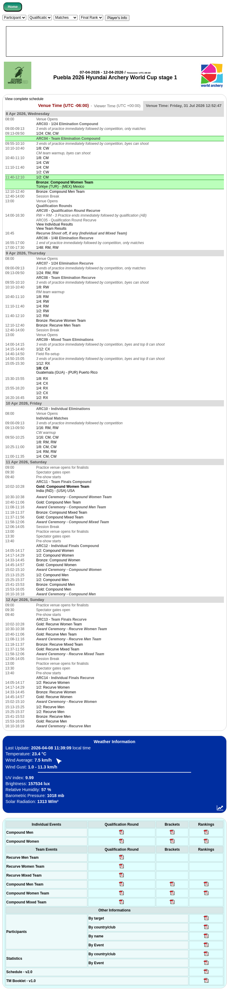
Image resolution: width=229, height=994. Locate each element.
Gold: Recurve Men (51, 721)
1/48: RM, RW (47, 248)
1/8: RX (42, 379)
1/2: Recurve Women (53, 683)
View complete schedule (24, 99)
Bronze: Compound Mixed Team (61, 512)
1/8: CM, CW (46, 447)
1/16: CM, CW (47, 437)
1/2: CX (42, 393)
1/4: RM (42, 306)
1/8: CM (42, 158)
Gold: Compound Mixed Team (59, 517)
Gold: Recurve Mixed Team (57, 649)
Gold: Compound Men (53, 589)
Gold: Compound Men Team (58, 502)
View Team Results (51, 228)
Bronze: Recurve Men (53, 717)
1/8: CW (42, 148)
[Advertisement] (114, 41)
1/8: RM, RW (46, 442)
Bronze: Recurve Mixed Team (59, 644)
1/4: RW (42, 301)
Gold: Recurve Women (54, 697)
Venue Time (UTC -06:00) (63, 105)
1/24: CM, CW (47, 133)
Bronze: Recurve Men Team (58, 325)
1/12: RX (43, 363)
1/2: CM (42, 177)
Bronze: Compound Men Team (60, 192)
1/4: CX (42, 383)
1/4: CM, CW (46, 456)
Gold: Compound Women (56, 565)
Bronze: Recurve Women (56, 692)
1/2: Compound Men (52, 575)
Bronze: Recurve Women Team (61, 321)
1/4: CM (42, 167)
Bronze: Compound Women (58, 560)
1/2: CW (42, 172)
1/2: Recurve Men (50, 707)
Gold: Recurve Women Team (59, 624)
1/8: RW (42, 287)
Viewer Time (117, 105)
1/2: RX (42, 398)
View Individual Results (54, 224)
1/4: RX (42, 388)
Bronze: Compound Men (55, 585)
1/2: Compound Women (55, 551)
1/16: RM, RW (47, 428)
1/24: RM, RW (47, 273)
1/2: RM (42, 316)
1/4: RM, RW (46, 452)
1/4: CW (42, 163)
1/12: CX (43, 349)
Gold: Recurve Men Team (56, 634)
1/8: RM (42, 297)
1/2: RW (42, 311)
